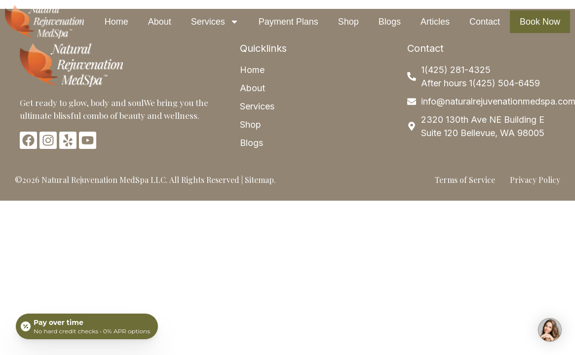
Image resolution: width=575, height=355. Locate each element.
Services (215, 21)
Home (116, 22)
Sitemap (259, 180)
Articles (435, 22)
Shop (348, 22)
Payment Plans (288, 22)
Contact (484, 22)
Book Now (540, 22)
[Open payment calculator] (87, 326)
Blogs (390, 22)
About (159, 22)
